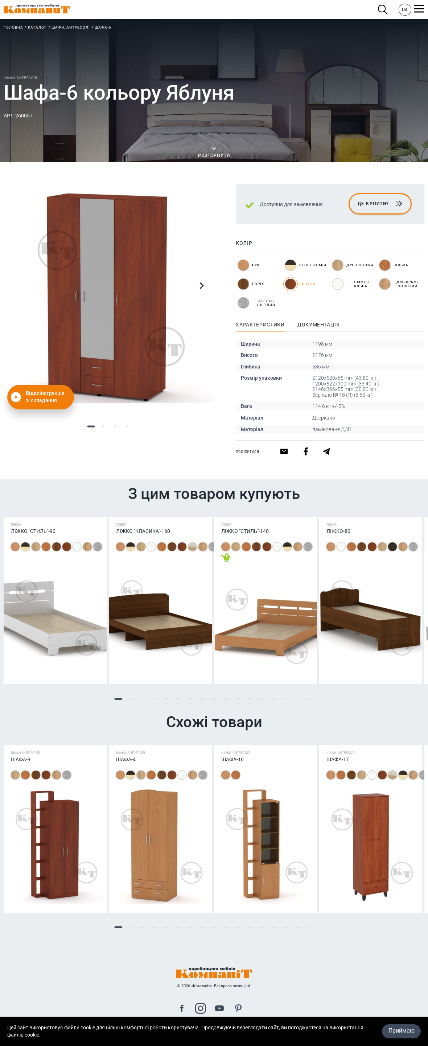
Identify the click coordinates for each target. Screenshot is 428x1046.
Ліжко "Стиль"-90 (33, 531)
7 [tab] (190, 699)
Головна (13, 27)
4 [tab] (127, 426)
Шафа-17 (337, 759)
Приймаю (401, 1031)
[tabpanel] (109, 298)
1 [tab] (91, 426)
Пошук (383, 9)
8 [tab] (202, 699)
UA (405, 9)
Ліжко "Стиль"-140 (245, 531)
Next (201, 285)
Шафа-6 (103, 27)
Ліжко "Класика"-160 (143, 531)
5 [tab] (166, 699)
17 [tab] (310, 699)
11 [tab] (238, 699)
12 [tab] (250, 699)
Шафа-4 (126, 759)
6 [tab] (178, 699)
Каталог (37, 27)
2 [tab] (103, 426)
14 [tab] (274, 699)
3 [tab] (115, 426)
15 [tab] (286, 699)
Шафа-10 (232, 759)
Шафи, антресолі (71, 27)
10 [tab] (226, 699)
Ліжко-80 (338, 531)
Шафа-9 (20, 759)
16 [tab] (298, 699)
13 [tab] (262, 699)
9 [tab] (214, 699)
